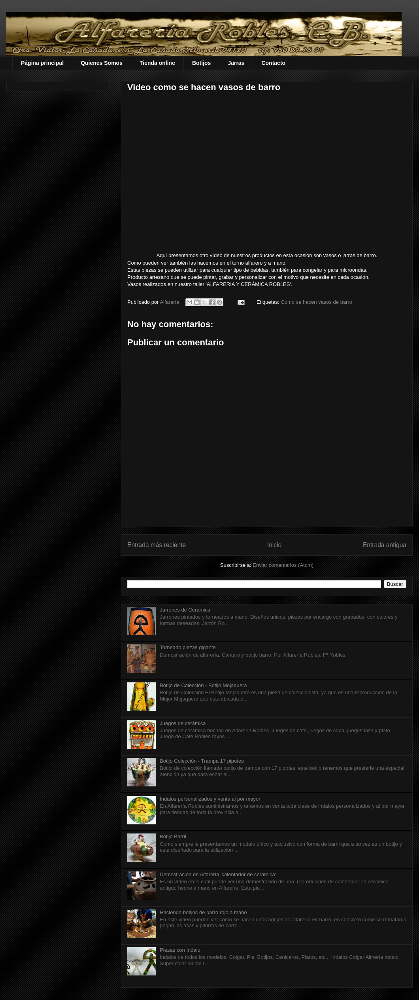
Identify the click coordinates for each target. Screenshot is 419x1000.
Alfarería (170, 302)
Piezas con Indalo (180, 950)
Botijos (201, 63)
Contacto (273, 63)
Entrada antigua (384, 545)
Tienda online (157, 63)
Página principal (42, 63)
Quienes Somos (102, 63)
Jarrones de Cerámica (185, 610)
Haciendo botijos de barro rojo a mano (203, 912)
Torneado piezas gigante (188, 647)
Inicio (274, 545)
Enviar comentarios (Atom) (283, 565)
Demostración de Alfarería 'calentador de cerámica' (218, 874)
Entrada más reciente (156, 545)
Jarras (236, 63)
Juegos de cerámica (183, 723)
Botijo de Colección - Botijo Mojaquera (203, 685)
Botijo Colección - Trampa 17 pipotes (201, 761)
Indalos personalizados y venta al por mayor (210, 799)
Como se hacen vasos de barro (316, 302)
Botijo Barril (173, 836)
